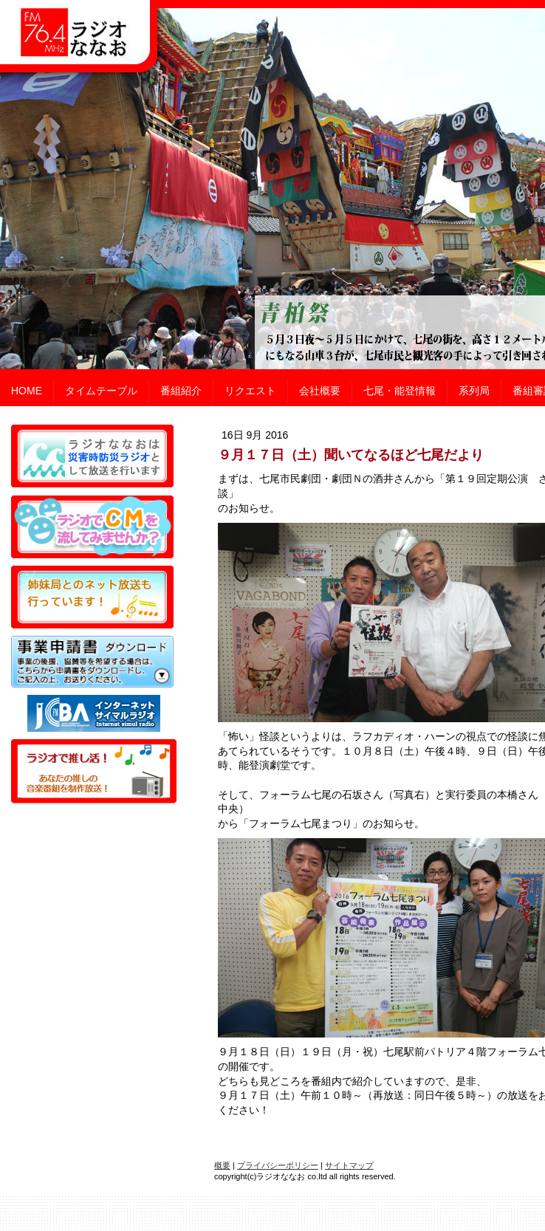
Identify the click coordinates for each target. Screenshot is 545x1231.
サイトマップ (349, 1165)
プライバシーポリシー (277, 1165)
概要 (222, 1165)
